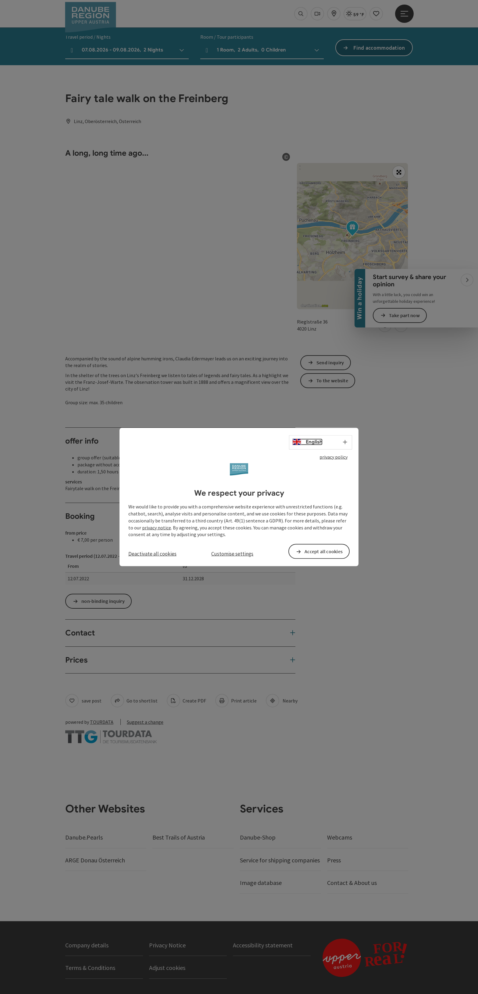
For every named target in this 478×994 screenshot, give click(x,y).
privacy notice (156, 527)
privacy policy (333, 457)
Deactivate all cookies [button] (152, 553)
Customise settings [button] (232, 553)
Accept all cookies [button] (324, 551)
